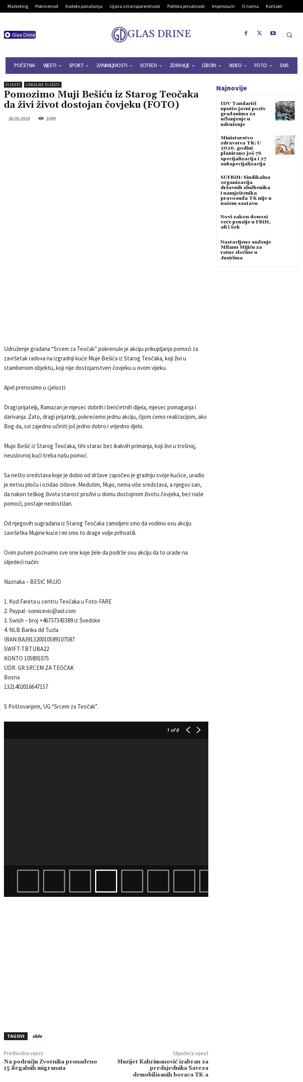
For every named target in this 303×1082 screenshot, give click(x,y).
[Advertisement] (106, 896)
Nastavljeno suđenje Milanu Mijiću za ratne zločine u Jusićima (246, 250)
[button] (289, 35)
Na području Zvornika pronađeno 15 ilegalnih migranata (50, 1000)
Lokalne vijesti (43, 85)
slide (37, 971)
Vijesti (13, 85)
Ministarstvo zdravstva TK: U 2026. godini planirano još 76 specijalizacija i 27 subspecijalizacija (243, 151)
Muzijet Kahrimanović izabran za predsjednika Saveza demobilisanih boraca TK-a (162, 1003)
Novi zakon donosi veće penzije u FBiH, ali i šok (246, 222)
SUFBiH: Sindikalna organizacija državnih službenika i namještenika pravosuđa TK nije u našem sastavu (246, 190)
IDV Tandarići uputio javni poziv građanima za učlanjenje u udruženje (243, 114)
